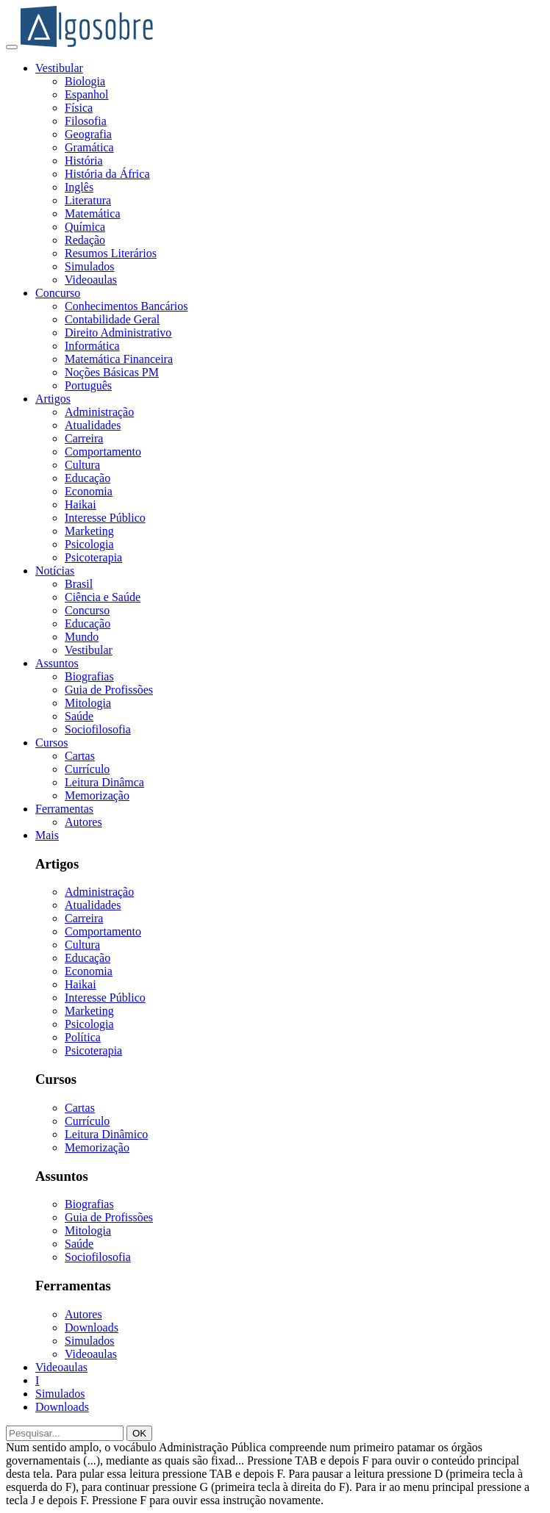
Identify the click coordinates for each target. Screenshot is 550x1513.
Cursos (51, 742)
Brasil (79, 584)
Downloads (91, 1327)
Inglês (79, 187)
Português (88, 385)
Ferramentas (64, 808)
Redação (85, 240)
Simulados (90, 266)
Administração (99, 412)
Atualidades (93, 425)
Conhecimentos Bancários (126, 306)
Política (83, 1037)
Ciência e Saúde (102, 597)
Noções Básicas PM (112, 372)
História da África (107, 174)
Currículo (87, 769)
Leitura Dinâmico (106, 1134)
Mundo (82, 636)
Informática (92, 345)
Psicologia (89, 544)
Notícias (54, 570)
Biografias (89, 676)
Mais (47, 835)
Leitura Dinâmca (104, 782)
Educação (87, 478)
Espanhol (87, 94)
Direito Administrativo (118, 332)
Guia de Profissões (109, 689)
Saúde (79, 716)
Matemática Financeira (119, 359)
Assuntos (57, 663)
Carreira (84, 438)
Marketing (89, 531)
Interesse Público (105, 517)
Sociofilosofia (98, 729)
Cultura (82, 465)
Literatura (88, 200)
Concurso (57, 293)
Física (79, 107)
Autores (83, 822)
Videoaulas (91, 279)
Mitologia (88, 703)
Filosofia (86, 121)
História (84, 160)
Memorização (97, 795)
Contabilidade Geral (112, 319)
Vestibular (59, 68)
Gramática (89, 147)
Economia (89, 491)
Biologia (85, 81)
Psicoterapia (93, 557)
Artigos (53, 398)
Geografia (88, 134)
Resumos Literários (111, 253)
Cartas (80, 756)
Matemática (93, 213)
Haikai (80, 504)
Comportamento (103, 451)
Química (85, 226)
